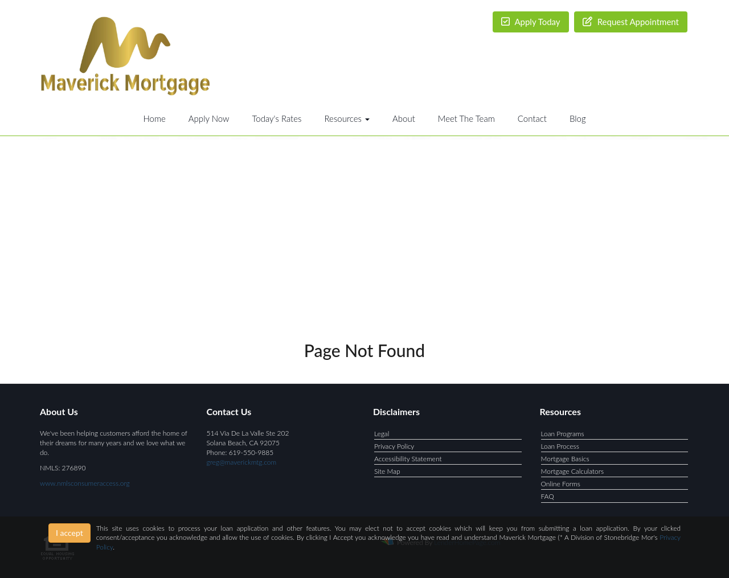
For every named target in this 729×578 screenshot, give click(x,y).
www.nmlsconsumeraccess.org (85, 483)
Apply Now (209, 118)
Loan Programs (562, 433)
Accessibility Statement (408, 458)
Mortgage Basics (565, 458)
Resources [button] (347, 118)
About (403, 118)
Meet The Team (466, 118)
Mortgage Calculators (572, 471)
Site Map (387, 471)
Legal (381, 433)
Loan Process (560, 446)
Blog (578, 118)
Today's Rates (277, 118)
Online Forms (560, 483)
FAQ (547, 496)
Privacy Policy (394, 446)
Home (154, 118)
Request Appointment (631, 22)
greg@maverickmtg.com (242, 462)
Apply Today (530, 22)
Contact (532, 118)
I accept (69, 533)
